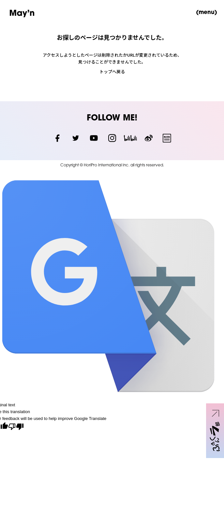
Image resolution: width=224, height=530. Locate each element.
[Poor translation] (16, 427)
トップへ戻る (112, 71)
